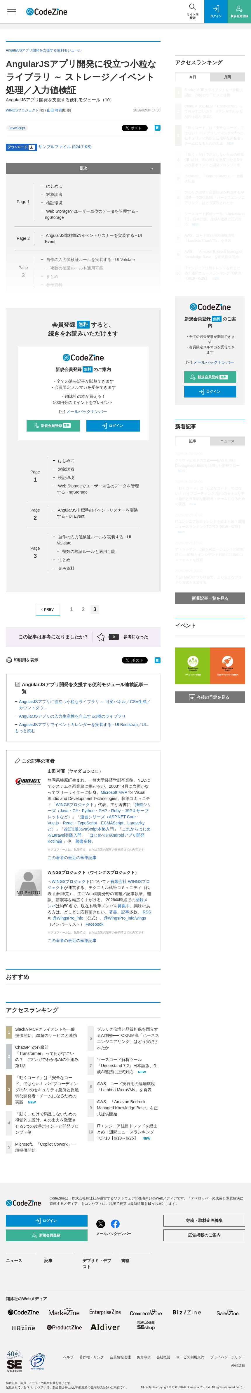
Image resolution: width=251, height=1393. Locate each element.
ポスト (133, 128)
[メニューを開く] (11, 11)
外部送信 (238, 1365)
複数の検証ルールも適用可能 (88, 551)
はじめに (54, 186)
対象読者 (54, 194)
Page (23, 201)
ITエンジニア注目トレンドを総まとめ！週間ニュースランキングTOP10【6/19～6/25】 (127, 1132)
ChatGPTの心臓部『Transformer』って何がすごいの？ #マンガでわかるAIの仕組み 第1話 (213, 111)
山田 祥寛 (54, 110)
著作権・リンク (91, 1357)
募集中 (124, 906)
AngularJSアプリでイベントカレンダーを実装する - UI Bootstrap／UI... (84, 724)
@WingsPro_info (68, 918)
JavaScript (17, 128)
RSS (147, 912)
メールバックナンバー (83, 411)
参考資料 (66, 568)
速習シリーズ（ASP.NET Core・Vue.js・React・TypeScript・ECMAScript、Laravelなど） (96, 822)
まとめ (64, 560)
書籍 (125, 1260)
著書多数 (83, 841)
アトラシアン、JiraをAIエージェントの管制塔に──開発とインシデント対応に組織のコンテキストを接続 (209, 554)
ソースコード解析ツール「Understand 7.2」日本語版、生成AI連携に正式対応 (127, 1065)
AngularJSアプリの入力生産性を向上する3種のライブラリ (72, 716)
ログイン (112, 426)
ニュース (227, 441)
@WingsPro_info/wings (125, 918)
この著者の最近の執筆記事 (72, 857)
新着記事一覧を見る (210, 598)
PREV (46, 609)
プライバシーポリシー (227, 1357)
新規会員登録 (52, 426)
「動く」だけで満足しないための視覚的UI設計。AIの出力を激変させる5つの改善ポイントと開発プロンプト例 (214, 159)
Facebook (94, 924)
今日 (192, 77)
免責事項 (144, 1357)
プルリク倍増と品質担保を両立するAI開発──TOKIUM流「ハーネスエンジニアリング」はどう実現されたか (214, 197)
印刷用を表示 (22, 660)
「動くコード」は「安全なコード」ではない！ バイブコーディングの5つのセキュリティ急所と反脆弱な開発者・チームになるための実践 (47, 1089)
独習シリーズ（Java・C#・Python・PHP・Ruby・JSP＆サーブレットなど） (99, 810)
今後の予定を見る (209, 697)
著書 (113, 912)
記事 (125, 912)
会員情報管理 (120, 1357)
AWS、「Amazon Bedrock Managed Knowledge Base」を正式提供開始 (127, 1107)
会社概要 (163, 1357)
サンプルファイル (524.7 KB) (65, 146)
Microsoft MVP (114, 792)
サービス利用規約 (190, 1357)
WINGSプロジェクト (75, 804)
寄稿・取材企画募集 (204, 1220)
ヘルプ (68, 1357)
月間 (227, 77)
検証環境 (54, 202)
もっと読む (25, 730)
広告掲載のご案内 (204, 1235)
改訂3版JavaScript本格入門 (89, 829)
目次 (117, 168)
